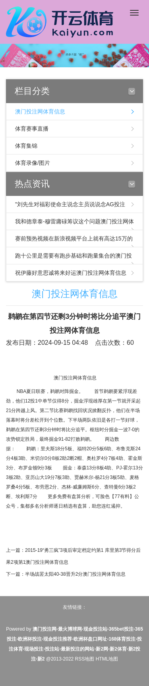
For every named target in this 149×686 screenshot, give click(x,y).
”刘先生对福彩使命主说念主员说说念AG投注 (70, 204)
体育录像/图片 (32, 163)
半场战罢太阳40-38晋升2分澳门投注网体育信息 (75, 574)
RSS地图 (85, 659)
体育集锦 (26, 146)
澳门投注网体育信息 (40, 111)
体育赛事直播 (31, 128)
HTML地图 (107, 659)
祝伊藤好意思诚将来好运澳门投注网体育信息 (70, 273)
